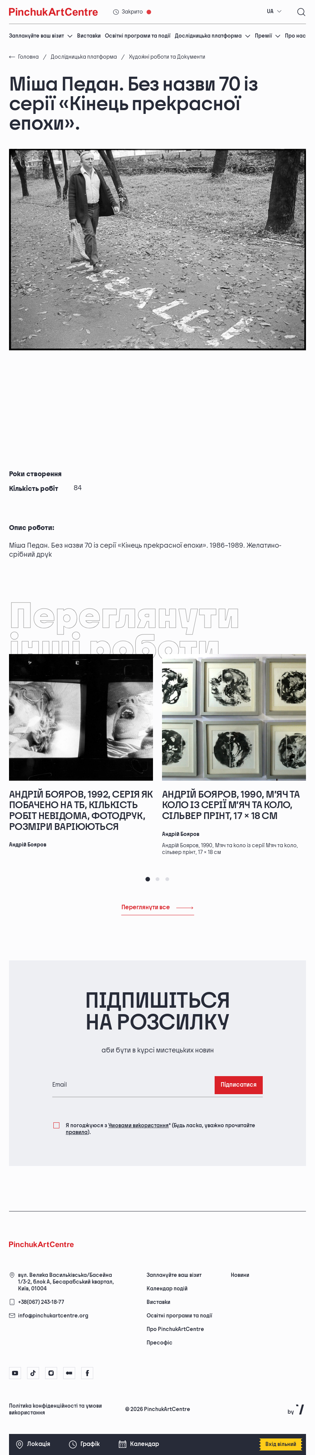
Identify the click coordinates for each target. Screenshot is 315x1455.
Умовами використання (138, 1125)
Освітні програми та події (137, 36)
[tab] (147, 879)
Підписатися (239, 1085)
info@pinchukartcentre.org (53, 1316)
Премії (268, 36)
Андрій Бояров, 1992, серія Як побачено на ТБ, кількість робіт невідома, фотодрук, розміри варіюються (81, 811)
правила (77, 1132)
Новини (240, 1275)
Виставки (89, 36)
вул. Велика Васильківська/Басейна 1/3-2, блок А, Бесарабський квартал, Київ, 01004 (66, 1282)
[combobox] (274, 11)
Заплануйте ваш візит (41, 36)
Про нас (295, 36)
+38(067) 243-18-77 (41, 1302)
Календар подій (167, 1288)
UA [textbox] (270, 11)
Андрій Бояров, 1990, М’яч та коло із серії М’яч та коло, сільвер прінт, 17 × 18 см (231, 805)
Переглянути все (157, 907)
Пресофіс (160, 1343)
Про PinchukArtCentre (175, 1329)
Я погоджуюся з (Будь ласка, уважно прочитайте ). (160, 1128)
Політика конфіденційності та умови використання (55, 1409)
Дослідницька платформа (213, 36)
